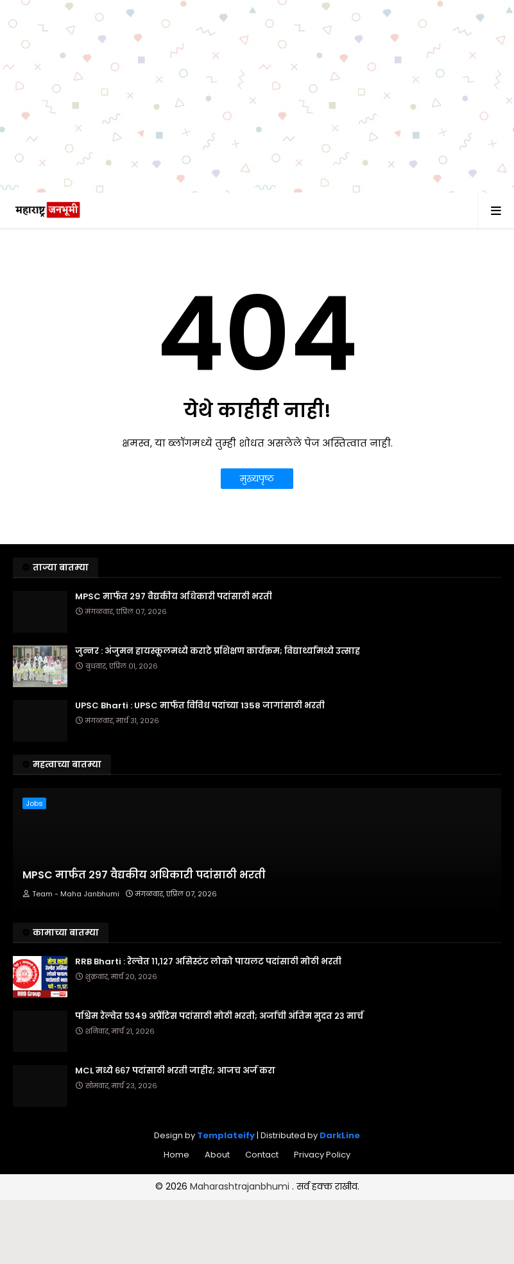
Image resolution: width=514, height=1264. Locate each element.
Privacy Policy (322, 1155)
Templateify (226, 1135)
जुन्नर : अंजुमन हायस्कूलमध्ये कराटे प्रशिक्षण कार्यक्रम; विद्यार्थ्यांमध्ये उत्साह (217, 651)
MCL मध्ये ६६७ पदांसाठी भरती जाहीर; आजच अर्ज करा (175, 1071)
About (217, 1155)
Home (176, 1155)
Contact (261, 1155)
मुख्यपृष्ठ (257, 478)
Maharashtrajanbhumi (241, 1186)
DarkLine (340, 1135)
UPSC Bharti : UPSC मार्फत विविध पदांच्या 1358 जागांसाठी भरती (200, 706)
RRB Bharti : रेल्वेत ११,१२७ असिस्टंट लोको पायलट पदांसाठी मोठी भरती (208, 962)
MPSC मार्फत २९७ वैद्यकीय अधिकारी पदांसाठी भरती (173, 596)
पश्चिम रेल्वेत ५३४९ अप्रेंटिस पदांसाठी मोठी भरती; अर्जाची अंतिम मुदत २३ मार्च (219, 1016)
